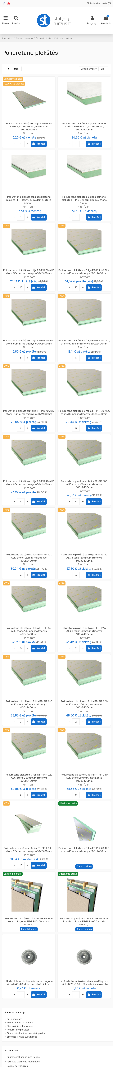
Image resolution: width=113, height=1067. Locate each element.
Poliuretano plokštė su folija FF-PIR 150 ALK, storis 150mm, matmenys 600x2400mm (84, 631)
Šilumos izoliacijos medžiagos (23, 1057)
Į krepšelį (38, 143)
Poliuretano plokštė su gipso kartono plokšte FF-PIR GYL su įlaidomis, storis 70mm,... (84, 199)
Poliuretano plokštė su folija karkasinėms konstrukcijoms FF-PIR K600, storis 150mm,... (84, 921)
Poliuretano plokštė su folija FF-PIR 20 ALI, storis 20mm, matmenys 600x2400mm (29, 850)
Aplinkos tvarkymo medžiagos (23, 1061)
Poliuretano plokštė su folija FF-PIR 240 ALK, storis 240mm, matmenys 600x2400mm (84, 777)
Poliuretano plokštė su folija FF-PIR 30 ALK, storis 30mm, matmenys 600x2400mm (28, 272)
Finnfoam (29, 133)
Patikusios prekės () (98, 3)
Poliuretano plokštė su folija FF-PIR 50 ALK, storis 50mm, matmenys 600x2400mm (28, 342)
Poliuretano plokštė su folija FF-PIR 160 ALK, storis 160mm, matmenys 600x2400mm (29, 704)
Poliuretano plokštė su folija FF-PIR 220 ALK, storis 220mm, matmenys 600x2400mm (28, 777)
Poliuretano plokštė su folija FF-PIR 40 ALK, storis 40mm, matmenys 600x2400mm (84, 272)
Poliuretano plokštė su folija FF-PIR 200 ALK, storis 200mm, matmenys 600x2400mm (84, 704)
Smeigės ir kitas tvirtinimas (22, 1036)
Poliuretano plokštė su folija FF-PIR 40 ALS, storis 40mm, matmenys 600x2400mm (84, 850)
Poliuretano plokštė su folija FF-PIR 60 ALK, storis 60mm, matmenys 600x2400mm (84, 342)
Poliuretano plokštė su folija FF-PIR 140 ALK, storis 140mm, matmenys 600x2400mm (29, 631)
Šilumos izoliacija (15, 1012)
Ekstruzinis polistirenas (19, 1026)
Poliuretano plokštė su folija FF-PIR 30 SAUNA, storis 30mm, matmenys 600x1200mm (29, 126)
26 (103, 68)
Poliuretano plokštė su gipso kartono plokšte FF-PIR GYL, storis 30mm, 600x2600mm (84, 126)
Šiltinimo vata (14, 1019)
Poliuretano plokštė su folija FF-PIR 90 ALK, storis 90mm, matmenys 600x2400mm (28, 483)
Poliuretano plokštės (18, 1029)
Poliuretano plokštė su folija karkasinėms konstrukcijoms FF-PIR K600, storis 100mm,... (29, 921)
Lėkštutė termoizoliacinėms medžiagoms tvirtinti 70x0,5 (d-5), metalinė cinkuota (84, 983)
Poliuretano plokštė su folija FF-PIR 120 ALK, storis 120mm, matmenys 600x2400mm (29, 557)
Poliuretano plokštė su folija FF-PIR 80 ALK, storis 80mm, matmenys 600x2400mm (84, 412)
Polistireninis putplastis (20, 1022)
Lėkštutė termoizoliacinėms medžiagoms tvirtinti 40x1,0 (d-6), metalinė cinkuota (28, 983)
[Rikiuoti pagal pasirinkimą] (89, 69)
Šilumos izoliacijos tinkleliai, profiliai (26, 1033)
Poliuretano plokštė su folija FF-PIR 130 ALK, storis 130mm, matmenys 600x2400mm (84, 557)
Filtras (13, 68)
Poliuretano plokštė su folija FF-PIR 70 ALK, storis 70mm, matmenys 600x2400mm (28, 412)
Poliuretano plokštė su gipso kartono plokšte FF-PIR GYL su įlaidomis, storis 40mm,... (28, 199)
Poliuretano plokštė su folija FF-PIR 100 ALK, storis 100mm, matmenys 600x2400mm (84, 484)
